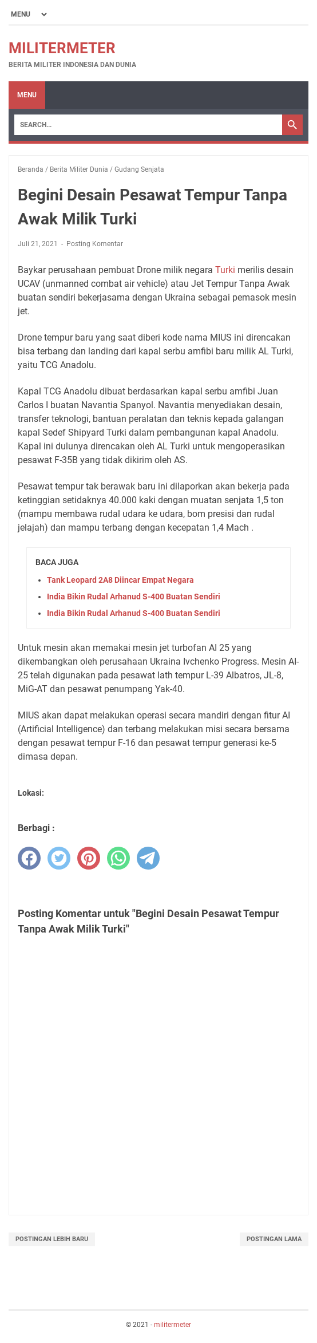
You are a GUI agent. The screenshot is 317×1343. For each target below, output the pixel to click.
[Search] (148, 124)
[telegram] (148, 858)
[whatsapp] (118, 858)
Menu (27, 95)
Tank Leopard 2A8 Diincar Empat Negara (120, 579)
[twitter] (58, 858)
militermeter (62, 48)
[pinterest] (88, 858)
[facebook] (29, 858)
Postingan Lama (274, 1239)
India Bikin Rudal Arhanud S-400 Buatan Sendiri (133, 596)
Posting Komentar (94, 244)
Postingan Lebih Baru (51, 1239)
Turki (225, 269)
